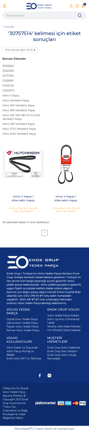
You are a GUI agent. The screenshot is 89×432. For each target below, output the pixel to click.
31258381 (8, 80)
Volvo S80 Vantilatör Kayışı (18, 110)
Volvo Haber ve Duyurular (22, 347)
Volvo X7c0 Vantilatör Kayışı (19, 128)
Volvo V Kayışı (10, 95)
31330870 (8, 90)
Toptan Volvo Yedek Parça (22, 326)
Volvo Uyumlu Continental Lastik (63, 321)
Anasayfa (8, 26)
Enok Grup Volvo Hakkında (63, 347)
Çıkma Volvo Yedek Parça (22, 322)
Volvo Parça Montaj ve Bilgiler (20, 353)
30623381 (8, 70)
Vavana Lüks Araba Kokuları (64, 326)
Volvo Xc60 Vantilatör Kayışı (19, 133)
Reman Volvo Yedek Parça (23, 330)
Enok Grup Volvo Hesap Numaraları (61, 356)
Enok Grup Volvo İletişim (62, 351)
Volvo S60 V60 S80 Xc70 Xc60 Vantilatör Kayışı (21, 117)
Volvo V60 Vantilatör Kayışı (18, 123)
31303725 (8, 85)
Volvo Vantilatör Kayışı (15, 100)
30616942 (8, 66)
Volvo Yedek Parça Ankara (63, 315)
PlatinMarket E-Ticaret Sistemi (33, 428)
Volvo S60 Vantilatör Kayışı (18, 105)
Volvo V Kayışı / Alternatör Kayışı (23, 198)
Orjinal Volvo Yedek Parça (22, 319)
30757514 (8, 75)
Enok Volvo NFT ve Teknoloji (24, 358)
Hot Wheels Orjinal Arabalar (64, 330)
